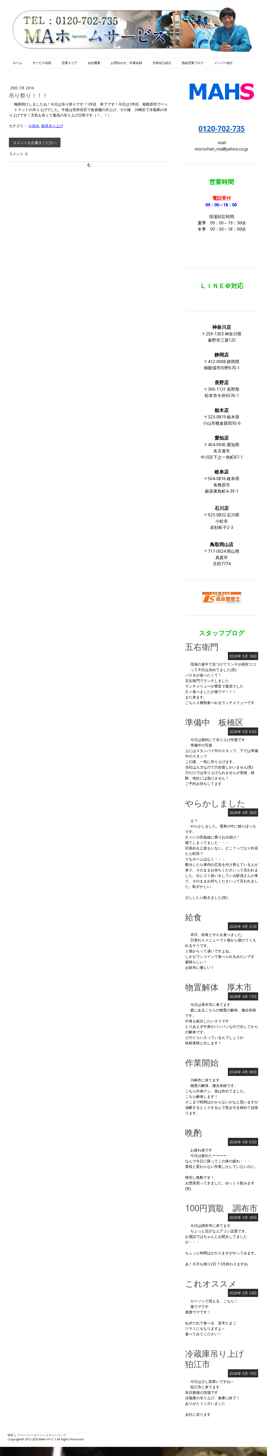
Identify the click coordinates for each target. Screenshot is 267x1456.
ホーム (17, 63)
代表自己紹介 (162, 63)
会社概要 (94, 63)
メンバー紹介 (223, 63)
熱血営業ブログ (193, 63)
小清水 (33, 125)
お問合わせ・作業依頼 (126, 63)
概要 (10, 1435)
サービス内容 (42, 63)
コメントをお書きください (35, 142)
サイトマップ (57, 1435)
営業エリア (69, 63)
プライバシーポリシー (31, 1435)
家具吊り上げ (52, 125)
